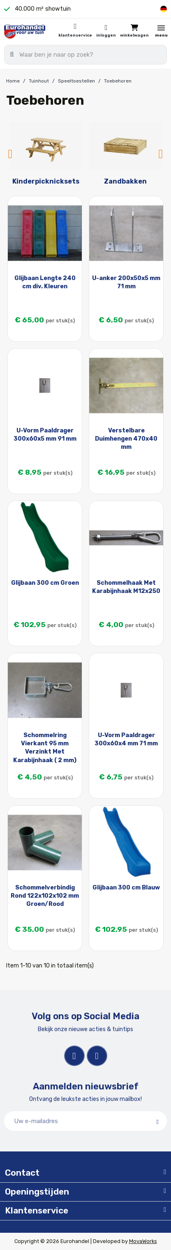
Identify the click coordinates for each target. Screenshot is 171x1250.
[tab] (85, 1173)
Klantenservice (75, 35)
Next (161, 154)
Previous (10, 154)
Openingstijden (37, 1192)
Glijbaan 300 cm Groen (45, 582)
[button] (134, 31)
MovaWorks (143, 1241)
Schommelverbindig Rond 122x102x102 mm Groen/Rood (45, 896)
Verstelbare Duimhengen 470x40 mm (126, 438)
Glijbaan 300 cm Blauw (126, 887)
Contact (22, 1173)
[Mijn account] (106, 31)
